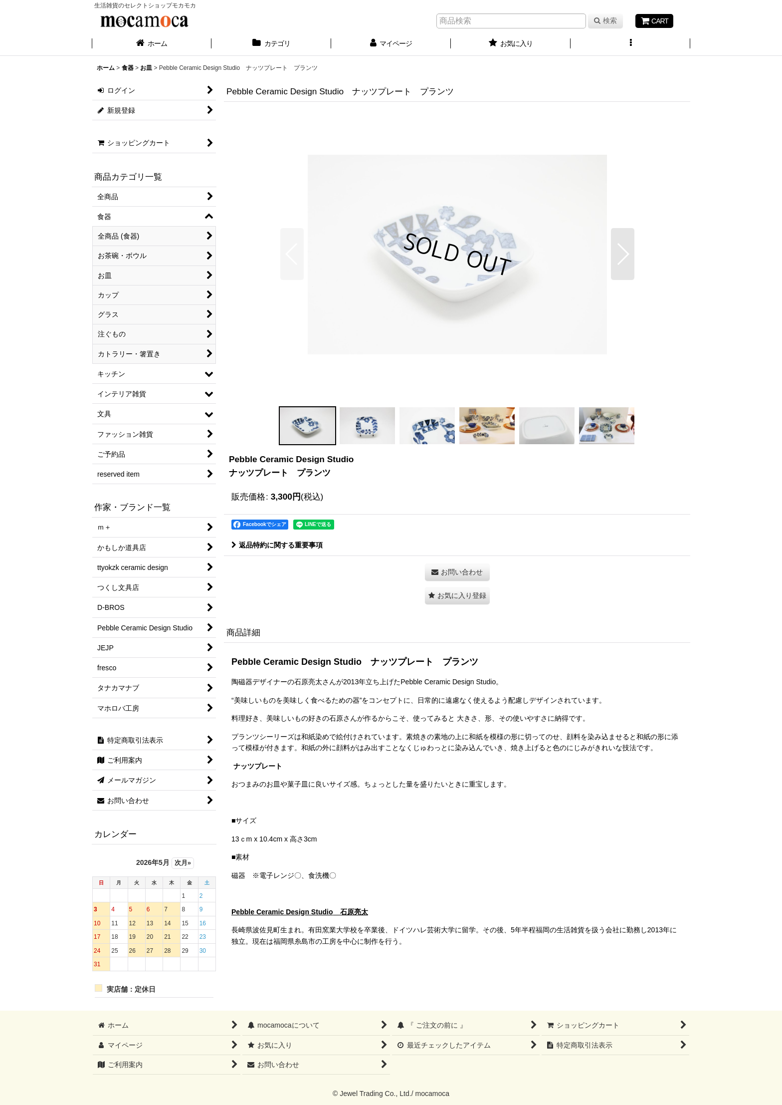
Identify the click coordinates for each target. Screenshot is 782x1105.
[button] (630, 44)
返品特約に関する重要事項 (277, 545)
